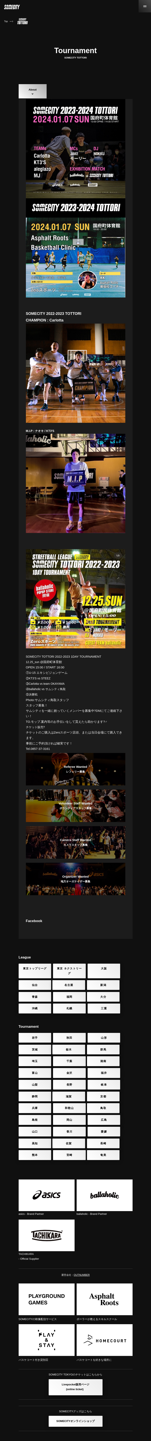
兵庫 (90, 1091)
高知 (119, 1114)
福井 (119, 1068)
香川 (61, 1114)
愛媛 (90, 1114)
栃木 (32, 1056)
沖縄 (61, 1016)
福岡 (119, 1004)
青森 (90, 1004)
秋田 (61, 1045)
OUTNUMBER (82, 1256)
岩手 (32, 1045)
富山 (61, 1068)
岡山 (90, 1102)
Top (6, 21)
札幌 (90, 1016)
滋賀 (32, 1091)
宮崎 (119, 1125)
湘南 (32, 1068)
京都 (61, 1091)
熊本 (90, 1125)
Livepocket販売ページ (75, 1369)
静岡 (119, 1079)
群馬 (61, 1056)
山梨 (32, 1079)
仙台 (119, 988)
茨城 (119, 1045)
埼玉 (90, 1056)
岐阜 (90, 1079)
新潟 (61, 1004)
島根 (61, 1102)
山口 (32, 1114)
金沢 (90, 1068)
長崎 (61, 1125)
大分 (32, 1016)
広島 (119, 1102)
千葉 (119, 1056)
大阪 (90, 988)
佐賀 (32, 1125)
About (32, 89)
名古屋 (32, 1004)
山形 (90, 1045)
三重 (119, 1016)
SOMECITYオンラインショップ (75, 1402)
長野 (61, 1079)
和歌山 (118, 1091)
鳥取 (32, 1102)
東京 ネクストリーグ (61, 991)
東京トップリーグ (32, 991)
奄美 (32, 1137)
